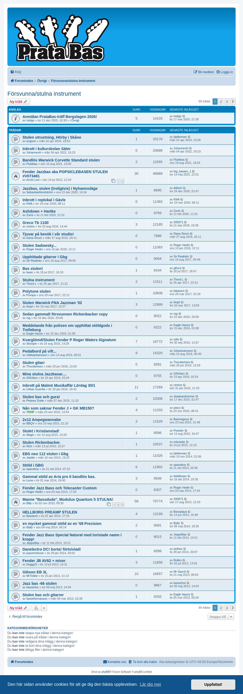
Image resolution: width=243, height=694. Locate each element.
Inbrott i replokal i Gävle (44, 200)
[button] (233, 101)
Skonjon (31, 343)
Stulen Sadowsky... (39, 245)
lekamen (179, 290)
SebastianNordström (39, 192)
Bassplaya (180, 511)
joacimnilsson (35, 553)
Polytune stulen (36, 291)
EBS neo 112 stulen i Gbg (45, 454)
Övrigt (75, 120)
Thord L (31, 283)
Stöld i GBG (33, 465)
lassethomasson (37, 598)
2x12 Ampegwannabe (41, 420)
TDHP (30, 412)
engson (31, 141)
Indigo (30, 120)
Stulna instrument (38, 280)
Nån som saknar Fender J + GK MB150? (58, 408)
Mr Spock (180, 571)
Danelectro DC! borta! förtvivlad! (51, 549)
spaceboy (32, 469)
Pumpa (31, 295)
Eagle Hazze (34, 333)
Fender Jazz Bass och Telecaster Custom (59, 488)
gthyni (177, 268)
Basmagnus (181, 419)
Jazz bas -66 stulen (39, 583)
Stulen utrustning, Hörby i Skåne (51, 137)
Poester (179, 430)
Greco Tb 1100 (35, 223)
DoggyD (31, 564)
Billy (29, 503)
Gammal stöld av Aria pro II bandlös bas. (59, 477)
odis (176, 339)
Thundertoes (34, 366)
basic (29, 272)
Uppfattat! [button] (213, 684)
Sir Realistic (34, 260)
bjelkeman (180, 136)
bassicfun (32, 587)
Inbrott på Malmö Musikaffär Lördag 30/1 (58, 385)
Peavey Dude (35, 400)
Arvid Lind (32, 179)
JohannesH (33, 152)
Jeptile (30, 457)
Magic (30, 434)
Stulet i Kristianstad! (40, 431)
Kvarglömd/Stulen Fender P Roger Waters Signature (69, 340)
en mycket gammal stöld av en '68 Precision (61, 523)
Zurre (29, 215)
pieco (177, 407)
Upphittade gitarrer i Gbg (44, 257)
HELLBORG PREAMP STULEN (49, 512)
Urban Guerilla (35, 389)
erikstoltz (179, 441)
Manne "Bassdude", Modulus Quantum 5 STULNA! (67, 499)
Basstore (32, 515)
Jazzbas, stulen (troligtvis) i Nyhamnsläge (60, 188)
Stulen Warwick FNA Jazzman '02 (52, 303)
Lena (29, 480)
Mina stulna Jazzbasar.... (44, 374)
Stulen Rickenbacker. (41, 442)
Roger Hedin (34, 249)
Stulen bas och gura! (41, 397)
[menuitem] (15, 72)
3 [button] (227, 101)
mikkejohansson (36, 355)
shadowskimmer (184, 396)
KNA (29, 203)
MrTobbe (32, 575)
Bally (29, 527)
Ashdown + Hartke (39, 211)
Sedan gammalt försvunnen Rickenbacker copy (65, 314)
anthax (178, 548)
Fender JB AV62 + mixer (44, 561)
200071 (178, 222)
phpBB (106, 671)
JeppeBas (32, 542)
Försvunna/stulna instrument (44, 93)
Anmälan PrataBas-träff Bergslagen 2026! (59, 117)
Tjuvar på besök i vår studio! (48, 234)
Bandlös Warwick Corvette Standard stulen (61, 160)
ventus (178, 384)
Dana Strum (34, 237)
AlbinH (178, 188)
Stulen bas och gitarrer (43, 595)
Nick (29, 446)
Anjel (29, 306)
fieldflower (180, 476)
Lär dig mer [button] (150, 684)
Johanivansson (183, 350)
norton (30, 226)
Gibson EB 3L (34, 572)
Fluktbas (32, 163)
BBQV (30, 423)
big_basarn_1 (182, 171)
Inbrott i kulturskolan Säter (46, 149)
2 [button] (221, 101)
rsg (28, 317)
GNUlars (32, 377)
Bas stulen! (32, 268)
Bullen (178, 560)
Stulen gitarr (33, 363)
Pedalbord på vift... (39, 351)
